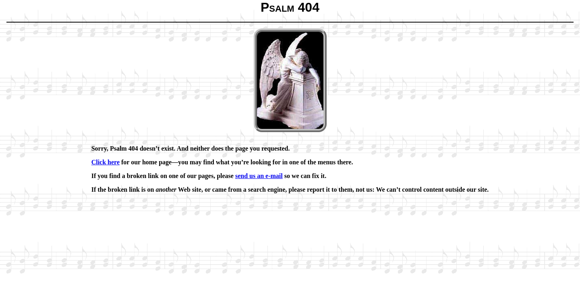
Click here (105, 162)
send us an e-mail (259, 175)
